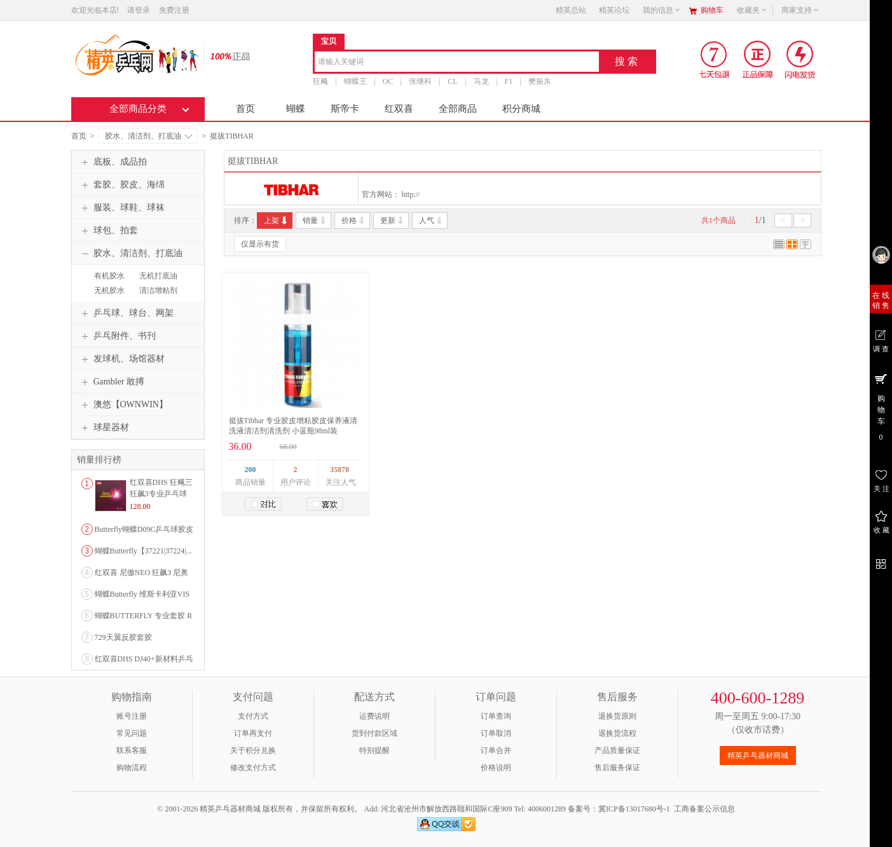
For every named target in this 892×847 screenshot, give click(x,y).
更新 (392, 220)
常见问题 (131, 733)
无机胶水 (109, 290)
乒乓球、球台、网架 (126, 313)
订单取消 (496, 733)
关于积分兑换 (253, 750)
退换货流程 (617, 733)
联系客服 (131, 750)
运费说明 (374, 716)
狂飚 (320, 81)
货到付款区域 (374, 733)
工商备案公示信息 (704, 808)
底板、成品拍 (112, 162)
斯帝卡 (345, 109)
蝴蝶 (295, 109)
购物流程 (131, 767)
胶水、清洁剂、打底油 (148, 136)
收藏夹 (752, 10)
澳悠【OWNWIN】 (123, 405)
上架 (276, 220)
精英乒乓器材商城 (757, 755)
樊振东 (539, 81)
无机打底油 (158, 275)
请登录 (138, 10)
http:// (411, 194)
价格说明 (496, 767)
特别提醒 (374, 750)
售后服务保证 (617, 767)
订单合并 (496, 750)
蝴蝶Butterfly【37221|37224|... (143, 550)
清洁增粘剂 (158, 290)
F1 (509, 81)
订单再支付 (253, 733)
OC (388, 81)
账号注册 (131, 716)
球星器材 (103, 428)
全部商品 (458, 109)
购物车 (712, 10)
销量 (315, 220)
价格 (353, 220)
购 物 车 (881, 406)
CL (452, 81)
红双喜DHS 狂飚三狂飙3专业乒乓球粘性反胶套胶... (161, 494)
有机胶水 (109, 275)
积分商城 (521, 109)
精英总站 (571, 10)
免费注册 (174, 10)
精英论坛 (614, 10)
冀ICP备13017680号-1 (634, 808)
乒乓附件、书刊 (117, 336)
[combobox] (457, 62)
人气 (431, 220)
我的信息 (662, 10)
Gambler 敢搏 (111, 382)
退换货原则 (617, 716)
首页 (245, 109)
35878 (339, 469)
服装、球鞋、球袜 (121, 208)
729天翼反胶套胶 (123, 637)
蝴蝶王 (355, 81)
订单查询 (496, 716)
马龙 (481, 81)
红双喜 (399, 109)
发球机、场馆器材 (121, 359)
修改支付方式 (253, 767)
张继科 (420, 81)
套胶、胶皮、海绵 (121, 185)
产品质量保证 (617, 750)
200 (250, 469)
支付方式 (253, 716)
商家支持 (800, 10)
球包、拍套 (108, 231)
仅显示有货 (260, 244)
